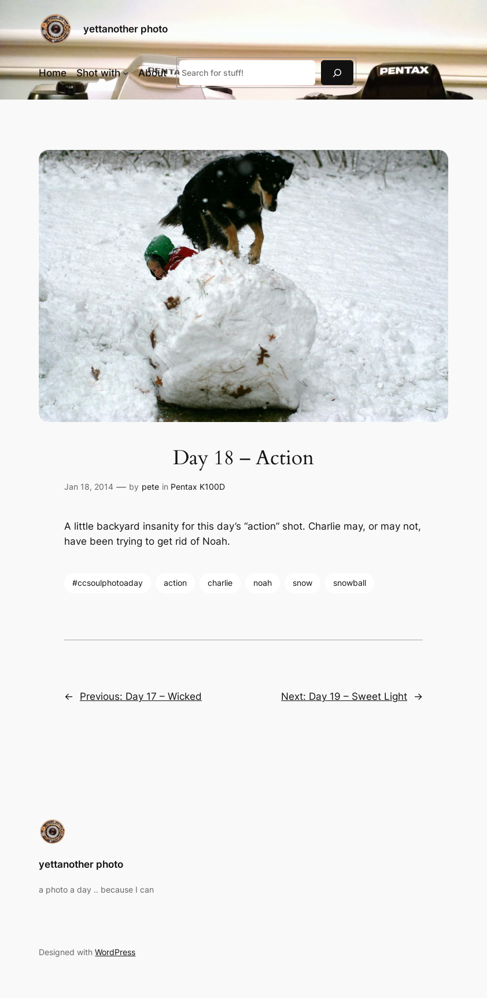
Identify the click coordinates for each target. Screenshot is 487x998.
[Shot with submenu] (125, 73)
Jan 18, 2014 (88, 486)
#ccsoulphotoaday (107, 583)
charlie (220, 583)
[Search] (337, 72)
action (175, 583)
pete (150, 486)
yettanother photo (125, 29)
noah (262, 583)
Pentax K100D (198, 486)
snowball (349, 583)
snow (302, 583)
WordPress (115, 952)
